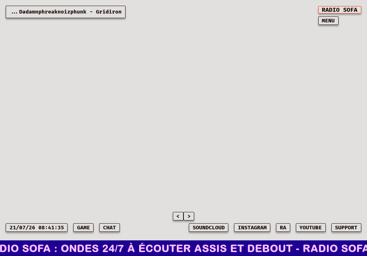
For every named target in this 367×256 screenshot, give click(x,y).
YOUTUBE (310, 228)
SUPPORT (346, 228)
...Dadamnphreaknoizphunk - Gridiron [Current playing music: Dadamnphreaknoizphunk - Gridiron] (66, 12)
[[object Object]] (339, 10)
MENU (328, 21)
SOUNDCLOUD (209, 228)
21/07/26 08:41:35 (37, 228)
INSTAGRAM (252, 228)
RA (283, 228)
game (83, 228)
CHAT (109, 228)
